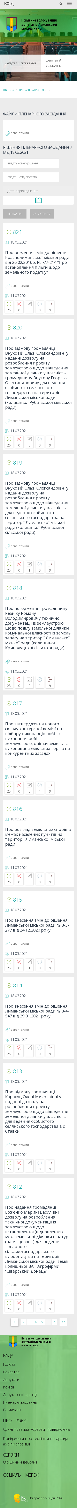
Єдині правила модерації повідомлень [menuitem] (36, 1429)
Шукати (15, 214)
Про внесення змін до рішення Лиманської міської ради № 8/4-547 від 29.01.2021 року (37, 1011)
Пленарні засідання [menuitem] (20, 1402)
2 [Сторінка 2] (23, 1322)
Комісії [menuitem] (8, 1387)
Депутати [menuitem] (11, 1379)
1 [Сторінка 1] (15, 1321)
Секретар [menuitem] (11, 1371)
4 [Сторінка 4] (36, 1322)
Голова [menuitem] (9, 1364)
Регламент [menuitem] (12, 1409)
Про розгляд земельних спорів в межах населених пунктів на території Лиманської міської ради (38, 837)
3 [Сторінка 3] (30, 1322)
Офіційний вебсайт (20, 1462)
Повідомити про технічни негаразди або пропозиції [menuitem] (35, 1441)
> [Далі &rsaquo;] (54, 1322)
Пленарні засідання (31, 90)
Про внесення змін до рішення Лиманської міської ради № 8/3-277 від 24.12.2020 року (37, 925)
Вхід (9, 3)
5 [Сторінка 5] (42, 1322)
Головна (8, 90)
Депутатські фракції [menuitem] (20, 1394)
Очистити (42, 214)
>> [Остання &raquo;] (63, 1322)
